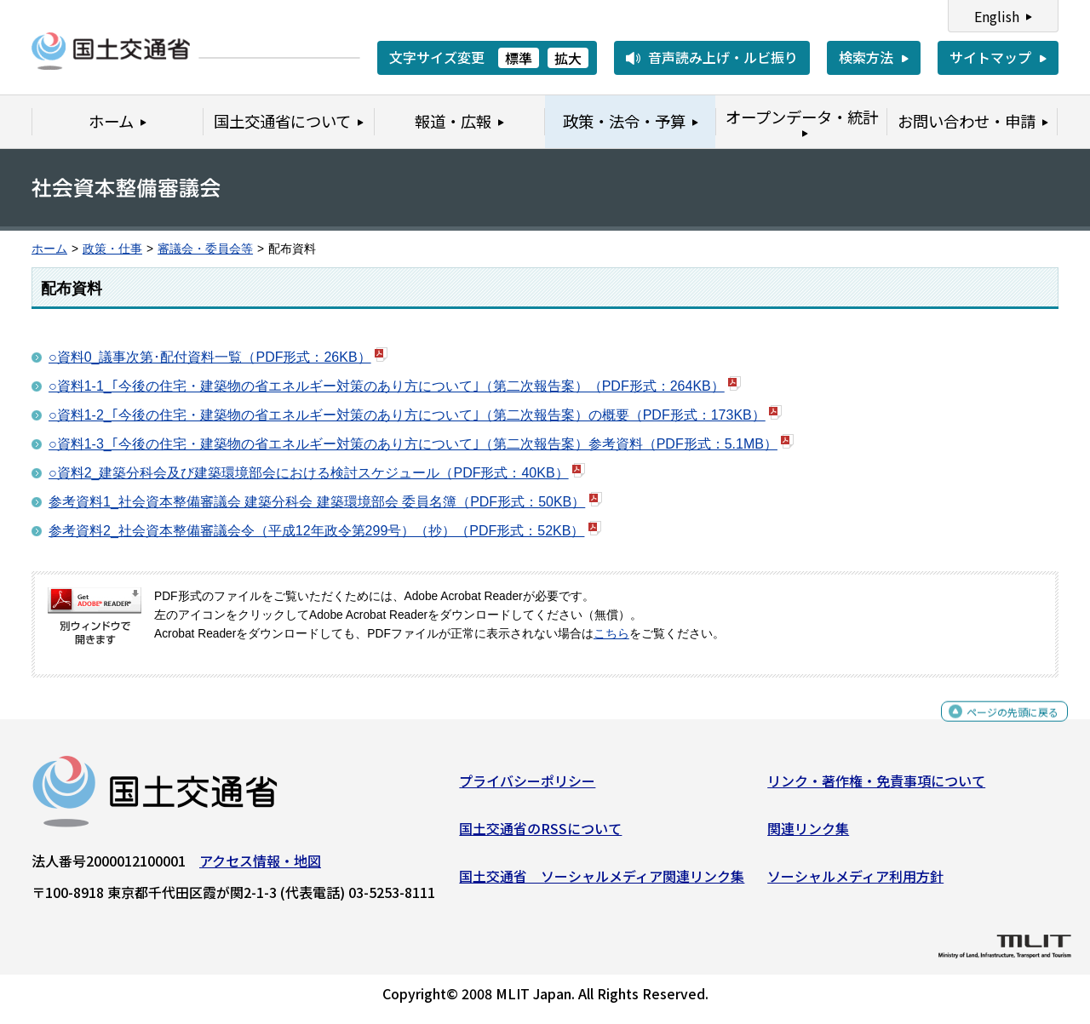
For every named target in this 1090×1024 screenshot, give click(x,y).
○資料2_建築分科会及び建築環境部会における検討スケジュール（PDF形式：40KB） (309, 473)
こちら (611, 633)
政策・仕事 (112, 249)
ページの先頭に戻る (998, 726)
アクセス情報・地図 (260, 867)
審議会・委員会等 (205, 249)
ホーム (49, 249)
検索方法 (866, 57)
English (996, 16)
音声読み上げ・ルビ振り (723, 57)
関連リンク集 (808, 835)
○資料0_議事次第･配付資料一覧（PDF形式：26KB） (210, 357)
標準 (518, 58)
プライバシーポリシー (527, 787)
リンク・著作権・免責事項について (876, 787)
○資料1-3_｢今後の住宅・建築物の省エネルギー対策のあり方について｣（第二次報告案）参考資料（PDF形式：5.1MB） (413, 444)
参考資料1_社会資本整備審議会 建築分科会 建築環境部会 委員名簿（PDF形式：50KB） (317, 502)
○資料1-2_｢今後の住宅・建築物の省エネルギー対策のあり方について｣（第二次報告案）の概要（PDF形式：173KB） (407, 415)
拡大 (568, 58)
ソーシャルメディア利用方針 (855, 882)
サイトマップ (990, 57)
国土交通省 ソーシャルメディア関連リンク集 (601, 882)
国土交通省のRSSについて (540, 835)
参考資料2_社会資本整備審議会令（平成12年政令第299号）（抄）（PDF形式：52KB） (316, 530)
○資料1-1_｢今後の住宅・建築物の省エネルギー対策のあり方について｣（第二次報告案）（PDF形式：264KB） (387, 386)
